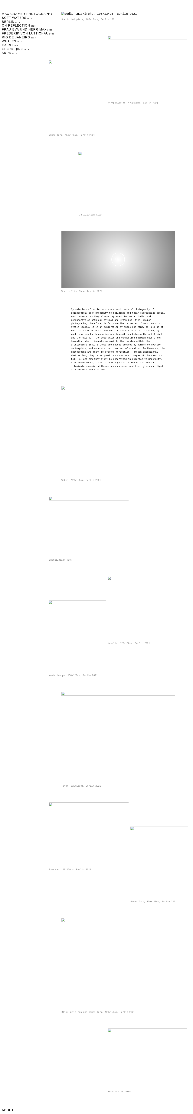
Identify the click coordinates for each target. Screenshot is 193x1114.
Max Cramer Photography (27, 13)
